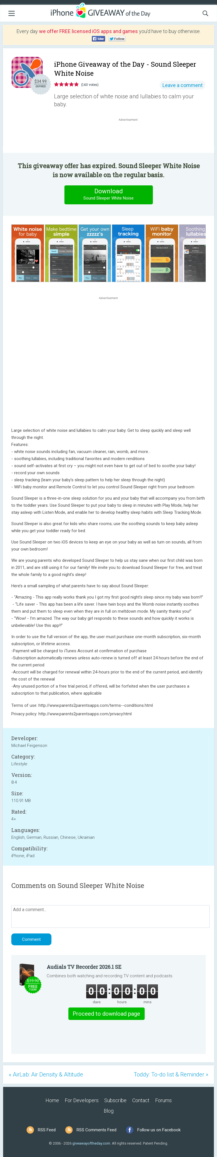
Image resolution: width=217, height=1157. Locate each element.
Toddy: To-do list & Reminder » (171, 1074)
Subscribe (115, 1100)
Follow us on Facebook (159, 1129)
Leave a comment (182, 85)
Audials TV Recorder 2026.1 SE (84, 966)
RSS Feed (47, 1129)
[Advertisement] (131, 136)
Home (52, 1100)
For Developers (82, 1100)
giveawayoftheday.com (91, 1143)
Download (108, 194)
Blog (109, 1111)
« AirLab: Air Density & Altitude (46, 1074)
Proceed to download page (106, 1013)
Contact (140, 1100)
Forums (163, 1100)
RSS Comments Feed (96, 1129)
